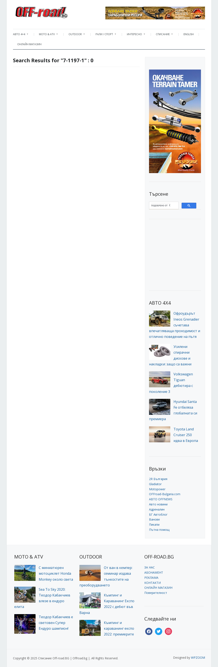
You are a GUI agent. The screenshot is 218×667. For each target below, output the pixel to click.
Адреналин (157, 509)
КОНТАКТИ (152, 583)
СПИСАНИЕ (162, 35)
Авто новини (158, 504)
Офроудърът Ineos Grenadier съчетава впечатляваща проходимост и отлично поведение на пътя (174, 325)
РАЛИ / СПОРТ (103, 35)
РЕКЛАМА (151, 578)
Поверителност (155, 593)
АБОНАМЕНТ (153, 572)
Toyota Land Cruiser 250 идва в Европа (186, 435)
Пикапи (154, 524)
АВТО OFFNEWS (160, 499)
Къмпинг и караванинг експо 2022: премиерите (119, 628)
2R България (158, 479)
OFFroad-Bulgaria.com (164, 494)
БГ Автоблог (158, 514)
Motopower (157, 489)
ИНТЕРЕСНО (134, 35)
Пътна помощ (159, 530)
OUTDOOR (74, 35)
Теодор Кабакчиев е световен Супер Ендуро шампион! (56, 623)
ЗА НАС (149, 567)
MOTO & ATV (46, 35)
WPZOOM (198, 657)
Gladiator (155, 484)
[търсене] (160, 205)
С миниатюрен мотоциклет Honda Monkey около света (56, 573)
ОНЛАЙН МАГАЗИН (29, 44)
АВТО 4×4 (20, 35)
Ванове (154, 519)
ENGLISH (189, 34)
